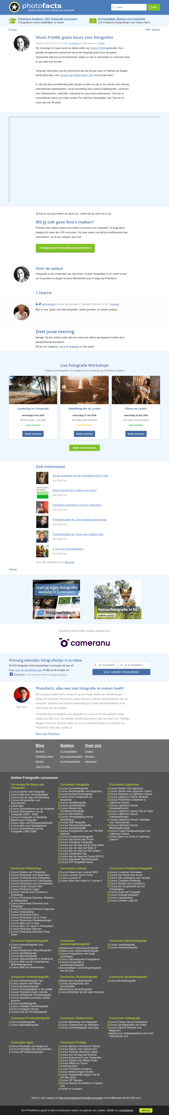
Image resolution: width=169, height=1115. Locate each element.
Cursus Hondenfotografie (123, 947)
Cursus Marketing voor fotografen (78, 1022)
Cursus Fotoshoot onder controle (29, 992)
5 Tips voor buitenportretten (68, 549)
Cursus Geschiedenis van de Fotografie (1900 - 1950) (27, 813)
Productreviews (68, 1066)
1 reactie (101, 43)
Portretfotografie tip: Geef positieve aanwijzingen (80, 519)
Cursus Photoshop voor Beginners (30, 875)
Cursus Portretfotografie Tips (27, 980)
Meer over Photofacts (48, 733)
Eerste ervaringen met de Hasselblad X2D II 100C (81, 475)
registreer (74, 346)
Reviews (40, 751)
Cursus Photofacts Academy (76, 1069)
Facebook (17, 674)
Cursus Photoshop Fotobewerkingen (31, 920)
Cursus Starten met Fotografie (28, 791)
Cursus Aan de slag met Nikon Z (78, 848)
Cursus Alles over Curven (25, 923)
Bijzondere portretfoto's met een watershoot (77, 505)
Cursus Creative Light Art (123, 900)
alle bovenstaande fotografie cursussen (81, 1098)
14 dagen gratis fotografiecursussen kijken (65, 248)
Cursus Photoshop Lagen (25, 889)
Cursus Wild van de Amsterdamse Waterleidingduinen (30, 963)
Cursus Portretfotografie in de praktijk (31, 989)
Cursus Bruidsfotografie (122, 980)
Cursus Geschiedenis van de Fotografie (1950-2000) (27, 830)
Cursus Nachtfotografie (73, 828)
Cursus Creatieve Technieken (125, 872)
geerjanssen (49, 304)
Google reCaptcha (58, 675)
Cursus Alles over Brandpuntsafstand (31, 823)
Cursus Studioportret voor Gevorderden (74, 985)
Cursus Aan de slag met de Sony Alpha (82, 845)
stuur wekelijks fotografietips (121, 672)
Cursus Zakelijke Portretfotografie (29, 1006)
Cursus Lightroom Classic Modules (128, 797)
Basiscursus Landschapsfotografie (79, 950)
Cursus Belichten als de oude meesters (82, 992)
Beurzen (156, 29)
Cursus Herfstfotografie (24, 953)
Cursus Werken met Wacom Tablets (80, 1046)
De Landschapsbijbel (71, 756)
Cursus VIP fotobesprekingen (27, 1052)
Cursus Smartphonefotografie (76, 836)
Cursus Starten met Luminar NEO (79, 872)
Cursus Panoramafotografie (75, 825)
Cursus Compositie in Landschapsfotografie (72, 963)
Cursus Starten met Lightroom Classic (130, 791)
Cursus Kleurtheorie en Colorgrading (31, 880)
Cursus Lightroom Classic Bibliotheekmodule (123, 826)
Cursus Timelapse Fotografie (76, 842)
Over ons (93, 745)
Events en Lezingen (71, 1088)
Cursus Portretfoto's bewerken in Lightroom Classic (127, 801)
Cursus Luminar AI (70, 878)
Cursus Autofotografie (23, 1022)
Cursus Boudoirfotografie (25, 986)
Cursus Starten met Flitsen (26, 983)
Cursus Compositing (22, 912)
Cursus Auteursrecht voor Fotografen (80, 1057)
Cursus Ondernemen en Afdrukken (79, 1024)
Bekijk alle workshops (84, 448)
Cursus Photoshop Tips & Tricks (29, 917)
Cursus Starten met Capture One (78, 1049)
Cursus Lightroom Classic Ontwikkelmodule (123, 807)
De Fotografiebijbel (70, 761)
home (14, 30)
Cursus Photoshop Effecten (26, 929)
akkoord (146, 1110)
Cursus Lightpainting (120, 897)
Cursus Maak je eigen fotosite (76, 1071)
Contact (89, 751)
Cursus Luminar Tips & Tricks (76, 875)
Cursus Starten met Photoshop (28, 872)
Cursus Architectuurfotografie (76, 794)
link (76, 213)
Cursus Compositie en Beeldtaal (29, 817)
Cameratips (17, 806)
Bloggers (89, 756)
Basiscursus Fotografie (24, 820)
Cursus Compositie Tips (73, 853)
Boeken (40, 761)
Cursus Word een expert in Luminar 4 (81, 880)
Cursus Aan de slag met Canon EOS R (82, 856)
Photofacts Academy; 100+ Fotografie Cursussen (47, 19)
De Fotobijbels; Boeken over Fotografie (121, 19)
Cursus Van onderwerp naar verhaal (129, 878)
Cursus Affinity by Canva (74, 1063)
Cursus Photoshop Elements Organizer (32, 909)
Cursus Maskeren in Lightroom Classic (131, 794)
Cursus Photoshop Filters (25, 914)
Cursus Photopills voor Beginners (29, 1046)
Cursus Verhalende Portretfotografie (31, 995)
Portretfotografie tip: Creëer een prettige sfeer (78, 534)
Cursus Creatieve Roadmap (124, 880)
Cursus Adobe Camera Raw (26, 886)
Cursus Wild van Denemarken (27, 967)
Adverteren (91, 761)
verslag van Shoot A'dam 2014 (77, 75)
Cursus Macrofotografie (24, 956)
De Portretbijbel (68, 751)
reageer (115, 304)
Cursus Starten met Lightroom (126, 788)
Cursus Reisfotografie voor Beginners (81, 791)
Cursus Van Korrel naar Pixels (77, 839)
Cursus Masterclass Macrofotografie (31, 950)
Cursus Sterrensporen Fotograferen (80, 959)
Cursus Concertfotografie (74, 788)
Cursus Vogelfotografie (122, 944)
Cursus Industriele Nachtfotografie (79, 859)
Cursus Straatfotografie (73, 802)
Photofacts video (44, 756)
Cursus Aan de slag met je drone (78, 1054)
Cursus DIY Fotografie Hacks (76, 862)
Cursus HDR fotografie (73, 822)
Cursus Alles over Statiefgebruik (29, 825)
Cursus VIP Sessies (71, 1080)
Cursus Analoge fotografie (123, 895)
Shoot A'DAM (98, 48)
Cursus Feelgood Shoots (25, 1009)
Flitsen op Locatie (136, 408)
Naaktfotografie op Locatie (84, 408)
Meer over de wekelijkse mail (25, 670)
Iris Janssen (74, 43)
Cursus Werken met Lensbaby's (127, 883)
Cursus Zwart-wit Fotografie (124, 892)
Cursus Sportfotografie (72, 805)
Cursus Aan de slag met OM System (80, 850)
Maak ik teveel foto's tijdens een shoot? (75, 490)
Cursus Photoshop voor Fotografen (30, 878)
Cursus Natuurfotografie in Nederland (32, 958)
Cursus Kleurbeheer (71, 814)
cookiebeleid (126, 1110)
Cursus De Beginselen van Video (127, 1024)
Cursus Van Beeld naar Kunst (126, 875)
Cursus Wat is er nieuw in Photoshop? (32, 926)
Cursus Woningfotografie (25, 1024)
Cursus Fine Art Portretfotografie (29, 1012)
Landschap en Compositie (33, 408)
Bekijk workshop (33, 434)
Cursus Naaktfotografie (24, 1003)
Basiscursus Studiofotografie (76, 989)
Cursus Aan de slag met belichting (30, 797)
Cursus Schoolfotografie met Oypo (79, 1027)
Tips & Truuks (43, 766)
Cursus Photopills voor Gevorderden (31, 1049)
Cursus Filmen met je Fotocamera (128, 1022)
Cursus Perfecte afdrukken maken (79, 1052)
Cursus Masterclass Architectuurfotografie (72, 809)
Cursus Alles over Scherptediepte (29, 794)
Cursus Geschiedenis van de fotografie (32, 808)
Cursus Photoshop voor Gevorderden (32, 883)
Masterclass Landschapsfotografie (79, 948)
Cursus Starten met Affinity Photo (78, 1060)
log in (63, 346)
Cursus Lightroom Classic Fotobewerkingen (123, 815)
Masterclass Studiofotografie (76, 980)
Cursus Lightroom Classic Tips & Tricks (131, 811)
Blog (40, 745)
